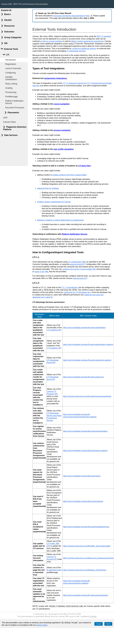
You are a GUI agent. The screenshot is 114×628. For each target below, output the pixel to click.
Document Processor (14, 107)
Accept (98, 624)
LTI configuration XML (77, 262)
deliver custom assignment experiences (87, 41)
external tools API (77, 264)
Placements (13, 112)
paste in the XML (41, 272)
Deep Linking (11, 84)
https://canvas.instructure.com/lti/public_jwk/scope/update (86, 546)
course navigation (61, 104)
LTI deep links (84, 166)
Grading (9, 88)
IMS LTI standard (104, 36)
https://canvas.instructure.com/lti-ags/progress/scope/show (87, 396)
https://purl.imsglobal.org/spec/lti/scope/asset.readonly (85, 451)
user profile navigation (63, 149)
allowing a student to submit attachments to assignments (60, 220)
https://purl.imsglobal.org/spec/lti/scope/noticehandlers (85, 431)
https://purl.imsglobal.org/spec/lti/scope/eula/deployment (86, 527)
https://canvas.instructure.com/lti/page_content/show (84, 570)
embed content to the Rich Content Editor (70, 175)
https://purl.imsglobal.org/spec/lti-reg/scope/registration (85, 595)
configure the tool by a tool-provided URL (79, 269)
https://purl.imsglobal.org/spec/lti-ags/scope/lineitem (84, 328)
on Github (92, 616)
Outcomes (9, 31)
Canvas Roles (9, 122)
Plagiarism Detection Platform (14, 128)
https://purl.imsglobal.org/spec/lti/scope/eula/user (83, 501)
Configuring (10, 73)
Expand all (6, 10)
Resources (9, 26)
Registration (10, 64)
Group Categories (12, 37)
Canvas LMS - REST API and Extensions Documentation (24, 4)
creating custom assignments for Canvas (54, 202)
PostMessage (11, 96)
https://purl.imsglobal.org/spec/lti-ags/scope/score (83, 377)
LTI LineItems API (54, 330)
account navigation (61, 130)
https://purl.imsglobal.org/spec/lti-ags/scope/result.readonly (87, 360)
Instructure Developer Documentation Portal (71, 16)
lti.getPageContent (54, 570)
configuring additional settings (84, 49)
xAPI (5, 118)
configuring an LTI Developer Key (77, 292)
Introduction (10, 60)
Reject (108, 624)
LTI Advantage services (76, 51)
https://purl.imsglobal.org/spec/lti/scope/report (81, 476)
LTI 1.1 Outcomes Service (73, 83)
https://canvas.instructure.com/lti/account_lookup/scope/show (88, 558)
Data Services (11, 135)
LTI (7, 55)
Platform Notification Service (14, 102)
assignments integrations (55, 78)
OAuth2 (8, 20)
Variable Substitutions (11, 78)
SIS (5, 43)
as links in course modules (51, 41)
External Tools (11, 49)
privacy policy (41, 625)
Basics (7, 14)
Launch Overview (13, 68)
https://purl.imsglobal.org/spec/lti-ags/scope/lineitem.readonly (88, 344)
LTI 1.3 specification (69, 287)
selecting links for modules (48, 188)
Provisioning (10, 92)
